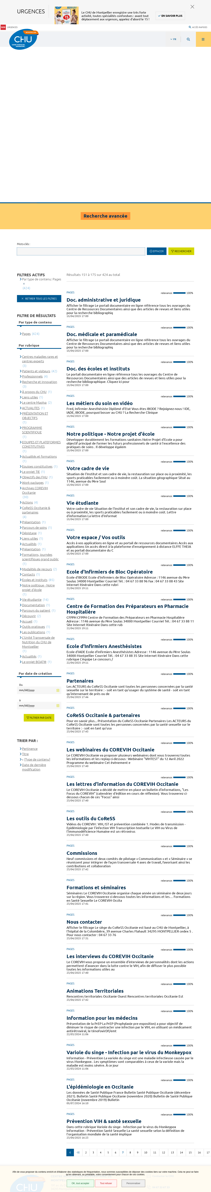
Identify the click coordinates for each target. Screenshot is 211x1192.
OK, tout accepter (80, 1183)
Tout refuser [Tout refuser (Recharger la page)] (106, 1183)
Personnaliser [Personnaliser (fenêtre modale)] (133, 1183)
